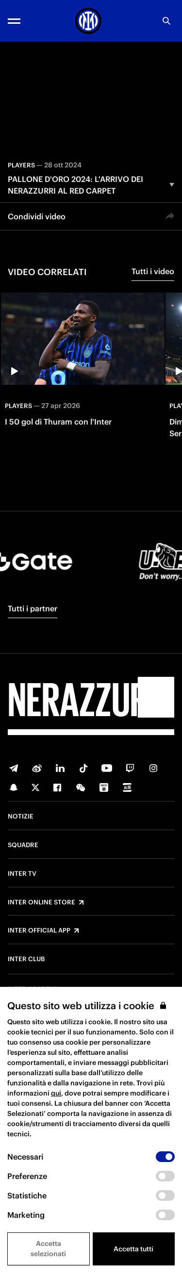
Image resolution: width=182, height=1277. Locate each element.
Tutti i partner (32, 608)
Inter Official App (39, 930)
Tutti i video (153, 271)
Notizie (20, 816)
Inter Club (26, 959)
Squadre (23, 845)
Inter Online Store (41, 902)
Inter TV (22, 874)
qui (56, 1093)
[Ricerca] (166, 21)
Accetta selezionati (48, 1248)
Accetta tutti (133, 1248)
